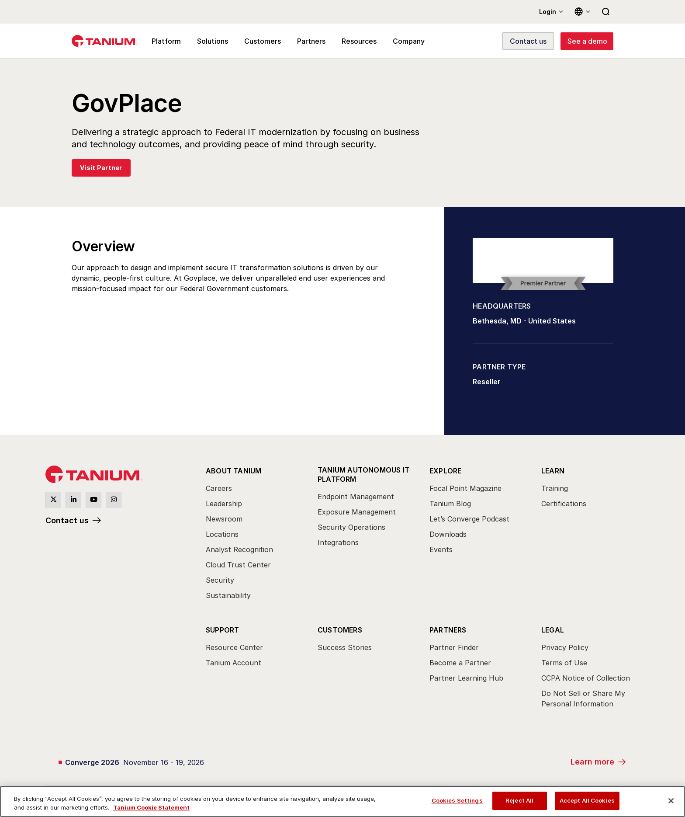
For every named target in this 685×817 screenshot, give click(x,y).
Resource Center (234, 647)
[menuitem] (254, 535)
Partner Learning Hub (466, 678)
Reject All (519, 800)
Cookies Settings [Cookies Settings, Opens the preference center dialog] (457, 800)
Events (441, 549)
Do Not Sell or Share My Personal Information (583, 698)
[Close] (671, 800)
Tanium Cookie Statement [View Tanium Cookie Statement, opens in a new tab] (151, 807)
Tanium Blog (450, 503)
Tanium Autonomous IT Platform (363, 474)
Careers (219, 488)
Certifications (563, 503)
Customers (340, 630)
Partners (448, 630)
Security (220, 580)
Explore (445, 470)
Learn (552, 470)
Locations (222, 534)
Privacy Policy (564, 647)
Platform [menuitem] (166, 41)
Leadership (224, 503)
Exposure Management (357, 512)
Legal (552, 630)
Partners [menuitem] (311, 41)
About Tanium (233, 470)
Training (554, 488)
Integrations (338, 542)
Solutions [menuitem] (212, 41)
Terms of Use (564, 662)
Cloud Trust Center (238, 564)
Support (222, 630)
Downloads (448, 534)
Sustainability (228, 595)
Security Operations (351, 527)
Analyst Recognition (239, 549)
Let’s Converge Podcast (469, 519)
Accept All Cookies (587, 800)
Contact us (67, 520)
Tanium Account (233, 662)
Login (547, 11)
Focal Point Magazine (465, 488)
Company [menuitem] (409, 41)
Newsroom (224, 519)
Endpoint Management (356, 496)
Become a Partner (460, 662)
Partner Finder (454, 647)
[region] (342, 801)
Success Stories (345, 647)
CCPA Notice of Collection (585, 678)
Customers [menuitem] (262, 41)
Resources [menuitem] (359, 41)
